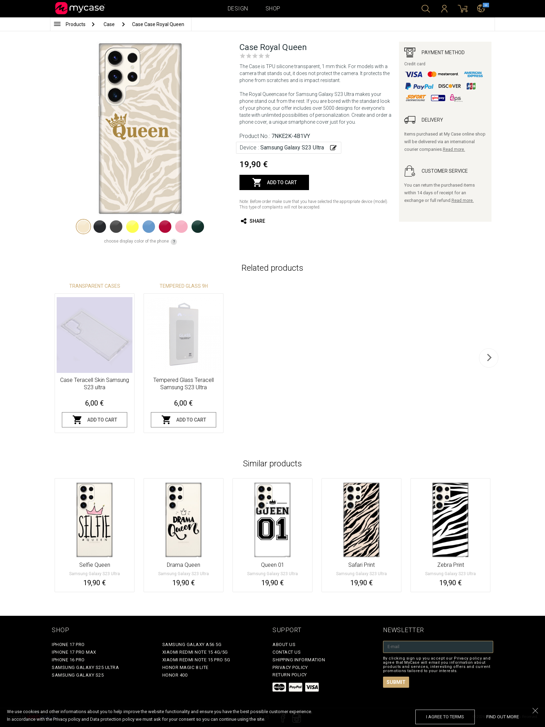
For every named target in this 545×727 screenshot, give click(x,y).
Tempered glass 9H (184, 286)
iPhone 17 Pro (68, 644)
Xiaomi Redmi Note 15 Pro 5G (196, 659)
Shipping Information (298, 659)
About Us (283, 644)
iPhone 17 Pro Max (74, 652)
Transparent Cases (94, 286)
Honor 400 (175, 675)
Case (110, 24)
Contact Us (286, 652)
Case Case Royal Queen (158, 24)
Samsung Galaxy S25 (78, 675)
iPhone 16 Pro (68, 659)
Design (238, 8)
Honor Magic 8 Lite (185, 667)
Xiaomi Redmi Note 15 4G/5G (195, 652)
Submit (396, 682)
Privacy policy (290, 667)
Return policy (289, 674)
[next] (488, 358)
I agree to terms (445, 716)
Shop (273, 8)
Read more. (454, 149)
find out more (502, 716)
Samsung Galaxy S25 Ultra (85, 667)
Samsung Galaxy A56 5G (192, 644)
